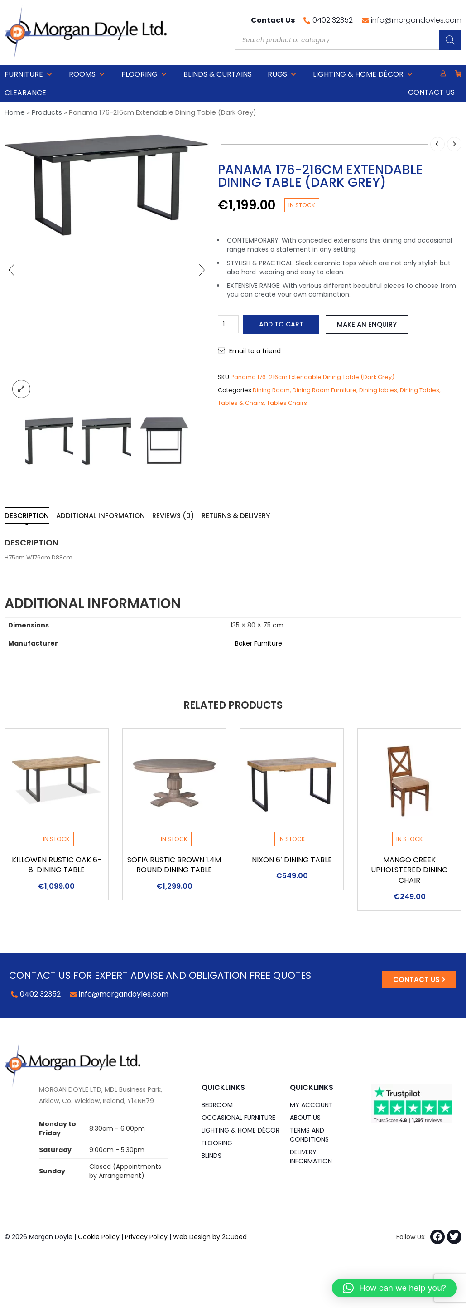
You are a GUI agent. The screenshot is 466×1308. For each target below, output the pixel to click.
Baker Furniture (258, 643)
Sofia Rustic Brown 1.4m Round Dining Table (174, 865)
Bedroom (217, 1104)
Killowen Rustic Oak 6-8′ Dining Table (56, 865)
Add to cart (281, 324)
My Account (311, 1104)
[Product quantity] (228, 324)
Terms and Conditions (309, 1135)
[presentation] (11, 270)
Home (15, 112)
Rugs (282, 74)
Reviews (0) (173, 515)
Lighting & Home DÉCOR (363, 74)
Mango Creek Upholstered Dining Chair (409, 870)
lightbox (21, 389)
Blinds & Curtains (217, 74)
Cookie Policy (99, 1236)
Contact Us (431, 92)
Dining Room (271, 390)
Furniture (29, 74)
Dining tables (378, 390)
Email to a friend (255, 350)
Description (27, 515)
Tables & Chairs (241, 403)
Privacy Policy (146, 1236)
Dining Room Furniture (324, 390)
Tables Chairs (287, 403)
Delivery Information (311, 1157)
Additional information (100, 515)
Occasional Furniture (238, 1117)
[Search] (450, 40)
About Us (305, 1117)
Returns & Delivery (236, 515)
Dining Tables (419, 390)
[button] (394, 1288)
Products (47, 112)
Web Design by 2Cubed (210, 1236)
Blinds (211, 1155)
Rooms (87, 74)
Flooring (144, 74)
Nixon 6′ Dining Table (292, 860)
